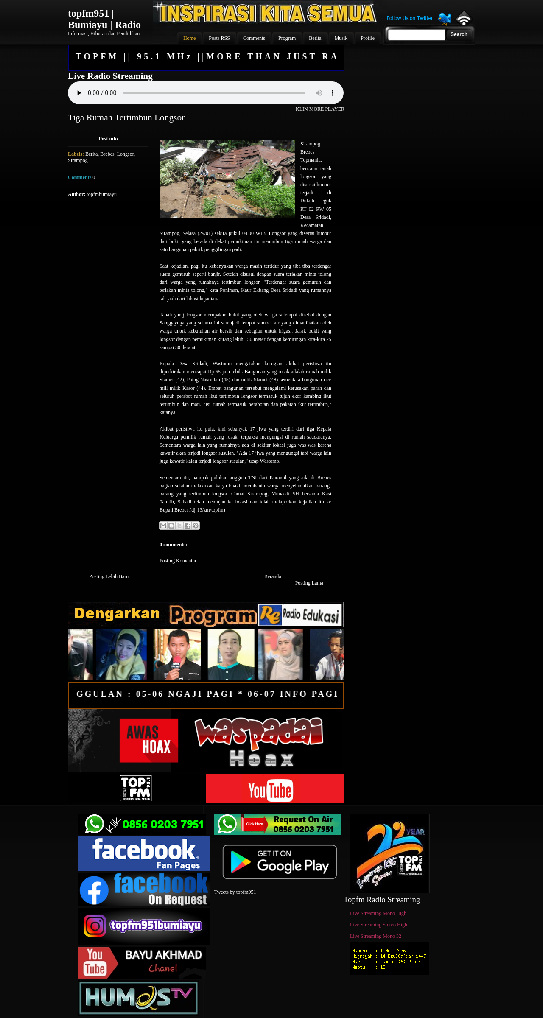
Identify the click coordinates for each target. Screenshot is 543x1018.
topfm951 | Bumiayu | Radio (104, 19)
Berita (91, 154)
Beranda (272, 576)
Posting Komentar (178, 561)
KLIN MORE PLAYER (320, 109)
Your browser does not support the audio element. (206, 92)
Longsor (125, 154)
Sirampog (78, 160)
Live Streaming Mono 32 (375, 936)
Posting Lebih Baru (109, 576)
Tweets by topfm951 (235, 892)
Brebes (107, 154)
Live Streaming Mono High (378, 913)
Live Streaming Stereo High (378, 925)
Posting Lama (309, 583)
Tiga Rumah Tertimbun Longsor (126, 117)
